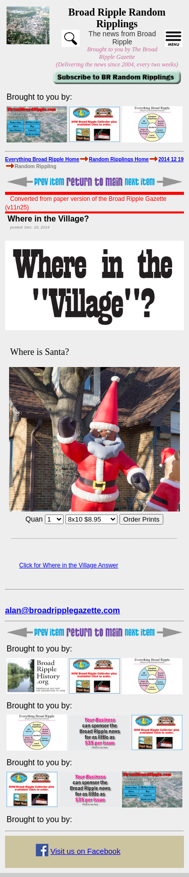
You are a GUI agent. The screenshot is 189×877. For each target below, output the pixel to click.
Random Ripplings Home (119, 159)
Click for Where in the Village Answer (68, 565)
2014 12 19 (170, 159)
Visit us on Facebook (85, 851)
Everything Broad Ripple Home (42, 159)
